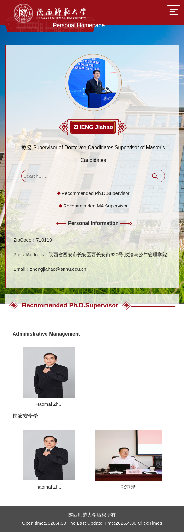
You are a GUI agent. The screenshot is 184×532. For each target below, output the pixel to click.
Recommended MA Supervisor (95, 205)
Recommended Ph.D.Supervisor (95, 193)
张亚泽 (128, 487)
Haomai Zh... (49, 404)
